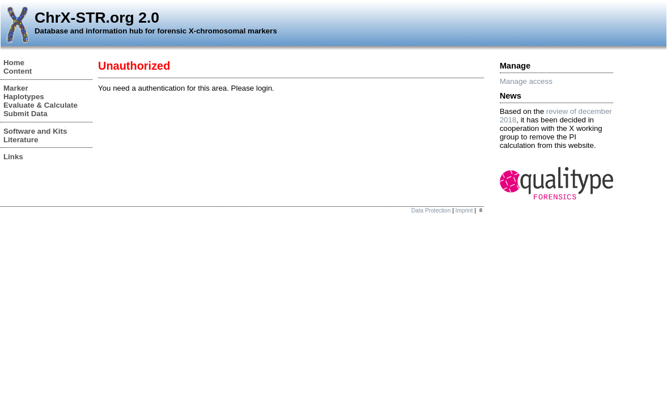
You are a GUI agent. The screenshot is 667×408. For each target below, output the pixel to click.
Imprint (464, 210)
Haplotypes (23, 96)
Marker (15, 88)
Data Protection (431, 210)
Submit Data (25, 113)
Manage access (526, 81)
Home (13, 62)
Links (13, 156)
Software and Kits (35, 131)
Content (17, 71)
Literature (20, 139)
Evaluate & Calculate (40, 105)
